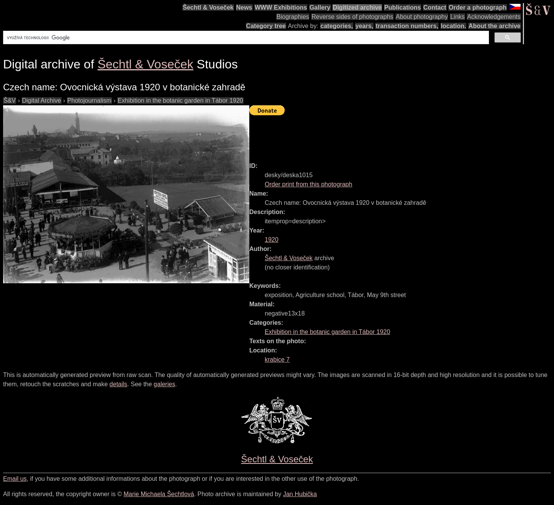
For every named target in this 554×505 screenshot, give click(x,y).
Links (457, 16)
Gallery (319, 7)
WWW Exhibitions (281, 7)
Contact (434, 7)
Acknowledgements (494, 16)
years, (364, 26)
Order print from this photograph (308, 184)
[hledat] (245, 37)
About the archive (495, 26)
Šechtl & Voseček (208, 7)
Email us (15, 478)
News (244, 7)
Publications (402, 7)
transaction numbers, (406, 26)
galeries (164, 384)
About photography (422, 16)
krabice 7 (277, 359)
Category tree (266, 26)
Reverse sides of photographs (353, 16)
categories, (336, 26)
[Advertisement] (389, 135)
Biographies (293, 16)
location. (453, 26)
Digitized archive (357, 7)
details (118, 384)
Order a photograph (477, 7)
